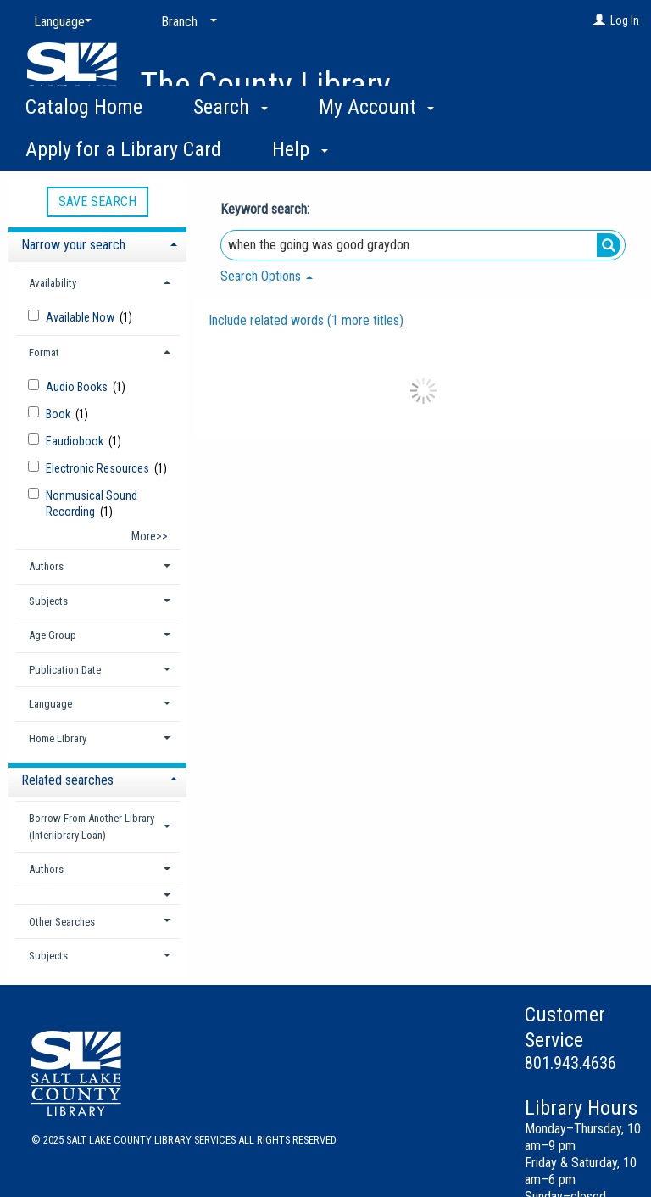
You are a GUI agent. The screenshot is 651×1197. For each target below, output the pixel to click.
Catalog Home (83, 144)
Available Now (81, 317)
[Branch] (186, 22)
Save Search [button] (97, 201)
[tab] (97, 243)
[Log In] (599, 20)
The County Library (265, 85)
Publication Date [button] (65, 669)
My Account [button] (377, 144)
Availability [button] (52, 283)
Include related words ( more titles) (306, 320)
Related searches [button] (67, 780)
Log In (624, 20)
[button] (98, 895)
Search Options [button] (266, 276)
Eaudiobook (76, 441)
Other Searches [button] (62, 921)
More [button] (522, 149)
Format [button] (44, 352)
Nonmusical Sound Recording (91, 503)
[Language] (59, 22)
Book (59, 414)
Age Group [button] (52, 635)
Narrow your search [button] (73, 245)
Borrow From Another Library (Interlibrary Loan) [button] (91, 827)
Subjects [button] (48, 601)
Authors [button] (46, 566)
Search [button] (230, 144)
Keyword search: (266, 209)
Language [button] (50, 703)
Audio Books (78, 387)
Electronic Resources (99, 468)
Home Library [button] (57, 738)
